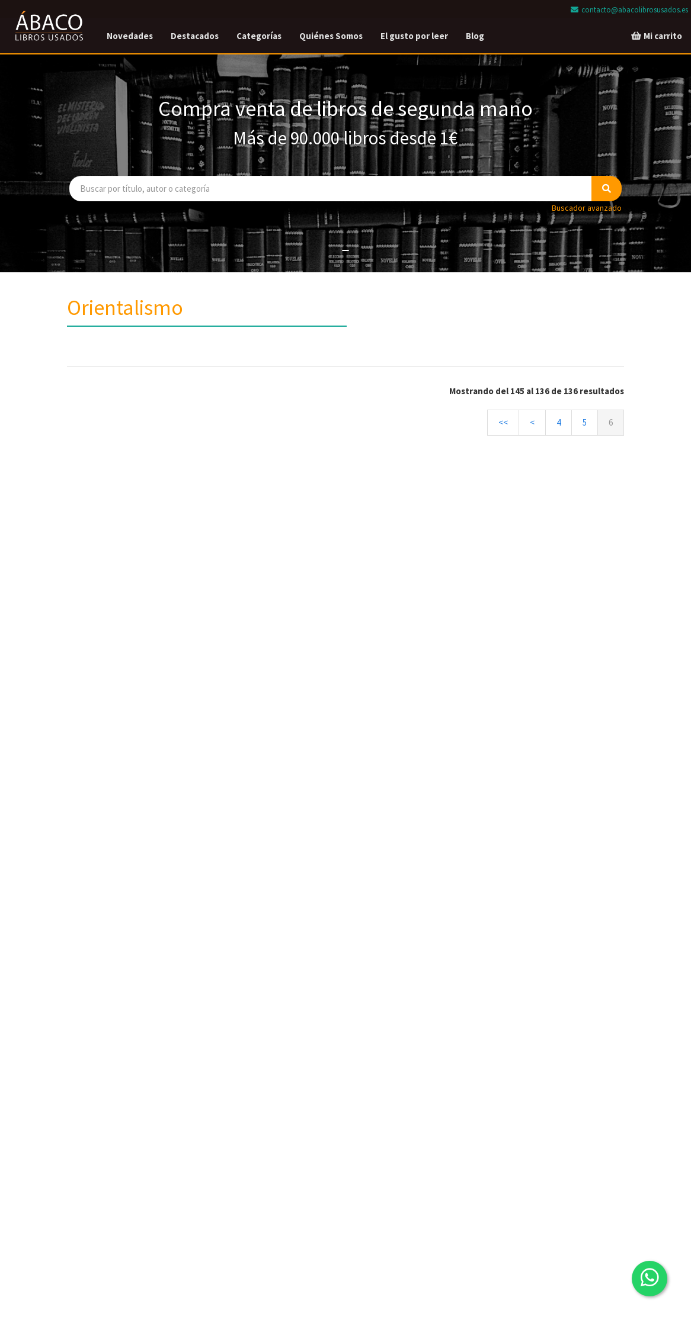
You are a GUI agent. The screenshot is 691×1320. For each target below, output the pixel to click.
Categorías (258, 35)
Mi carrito (656, 35)
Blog (475, 35)
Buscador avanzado (587, 207)
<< (503, 422)
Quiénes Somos (331, 35)
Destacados (195, 35)
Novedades (130, 35)
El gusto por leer (414, 35)
